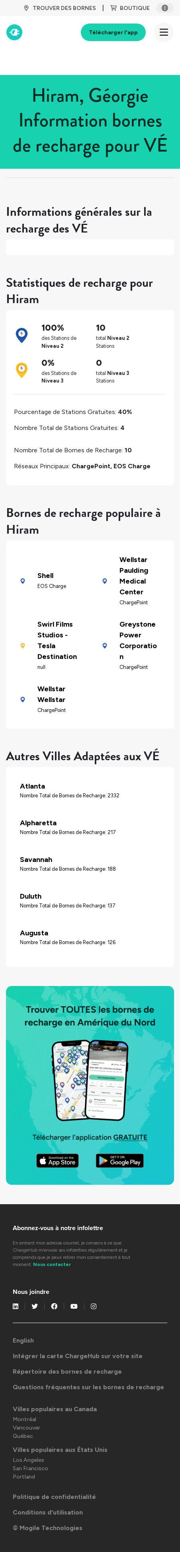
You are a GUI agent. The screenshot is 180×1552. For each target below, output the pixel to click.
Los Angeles (28, 1460)
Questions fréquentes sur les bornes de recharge (88, 1387)
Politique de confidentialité (54, 1497)
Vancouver (26, 1427)
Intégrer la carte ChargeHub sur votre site (78, 1356)
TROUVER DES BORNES (59, 8)
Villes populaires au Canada (55, 1409)
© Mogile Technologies (47, 1528)
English (23, 1340)
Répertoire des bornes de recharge (67, 1371)
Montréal (24, 1419)
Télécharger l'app (113, 32)
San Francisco (30, 1468)
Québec (23, 1436)
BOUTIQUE (130, 8)
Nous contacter (52, 1264)
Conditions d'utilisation (48, 1512)
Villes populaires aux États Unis (60, 1449)
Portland (24, 1476)
